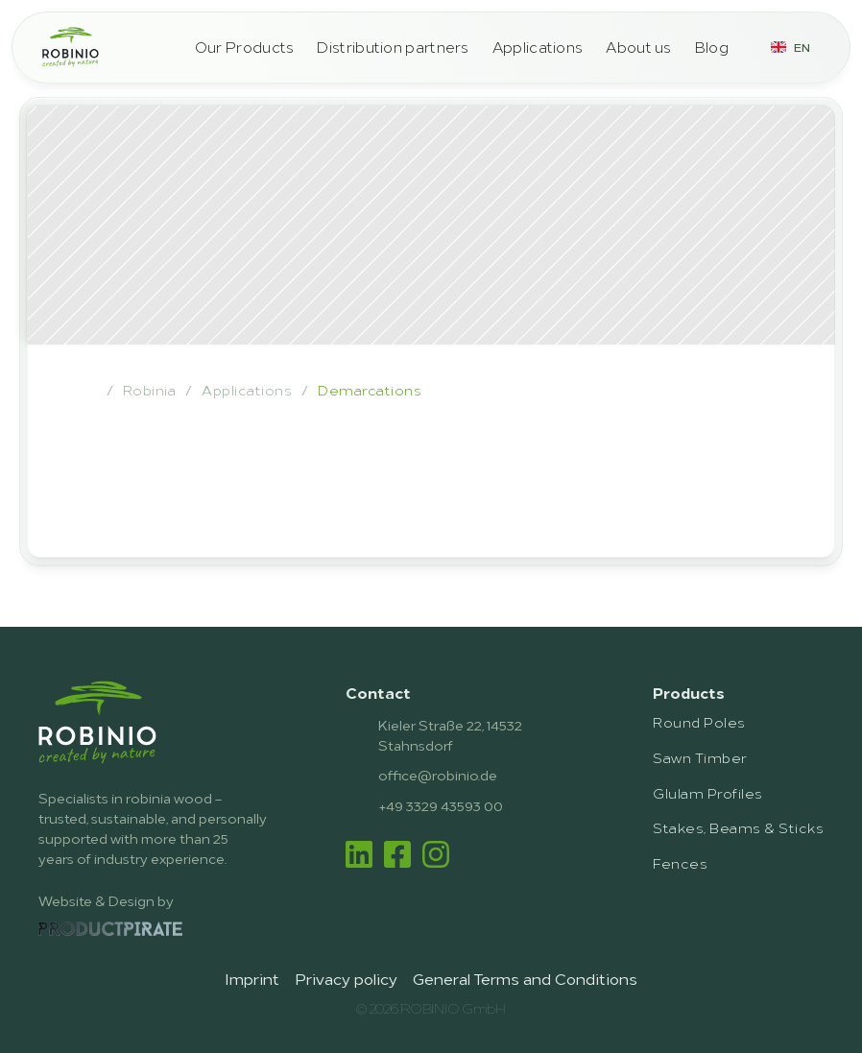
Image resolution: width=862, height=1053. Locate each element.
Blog (712, 46)
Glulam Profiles (707, 792)
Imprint (252, 978)
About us (638, 46)
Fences (680, 862)
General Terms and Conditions (525, 978)
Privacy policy (346, 978)
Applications (538, 46)
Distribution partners (392, 46)
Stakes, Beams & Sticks (738, 827)
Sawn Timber (699, 757)
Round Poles (699, 721)
